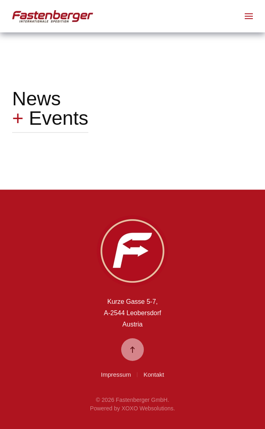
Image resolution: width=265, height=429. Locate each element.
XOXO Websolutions (147, 408)
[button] (249, 16)
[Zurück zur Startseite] (52, 16)
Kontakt (153, 374)
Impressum (116, 374)
